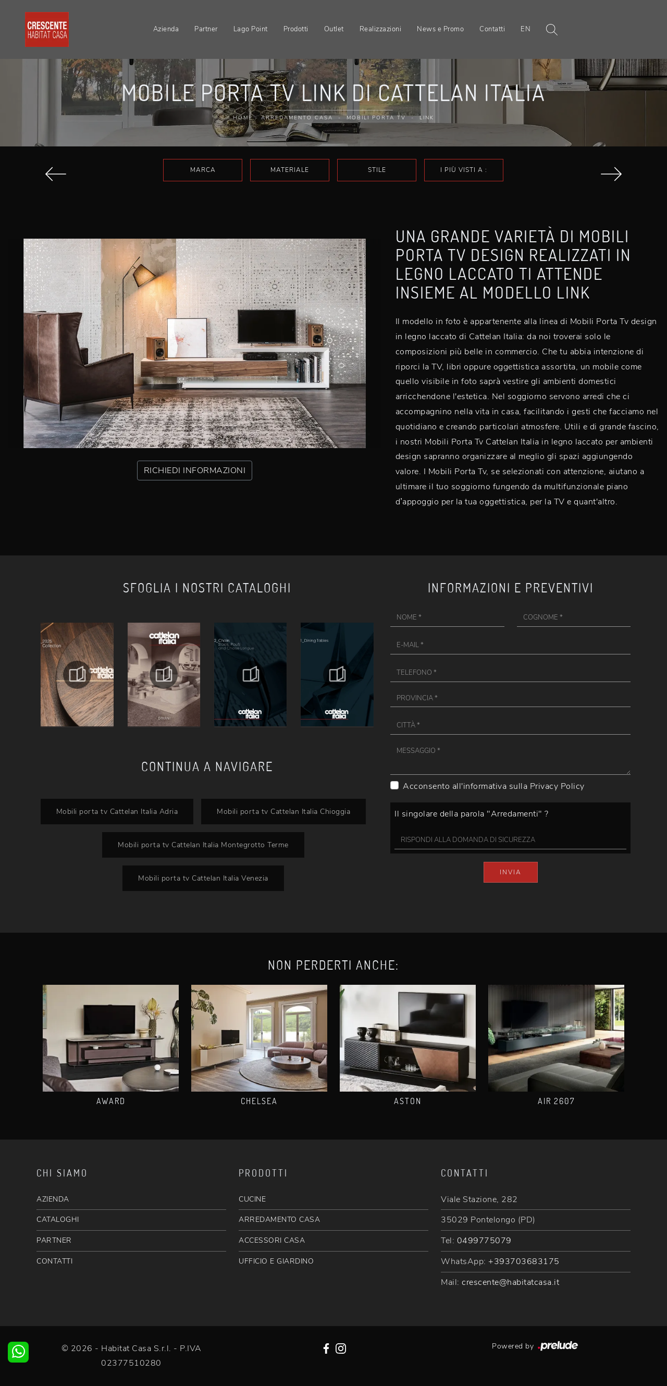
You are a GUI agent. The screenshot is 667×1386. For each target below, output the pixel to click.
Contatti (492, 29)
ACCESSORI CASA (272, 1240)
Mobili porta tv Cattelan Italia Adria (117, 811)
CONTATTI (54, 1261)
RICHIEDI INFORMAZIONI (195, 470)
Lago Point (250, 29)
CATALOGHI (57, 1219)
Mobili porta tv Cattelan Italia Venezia (203, 878)
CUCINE (252, 1199)
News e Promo (440, 29)
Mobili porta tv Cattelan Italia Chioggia (283, 811)
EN (525, 29)
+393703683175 (524, 1261)
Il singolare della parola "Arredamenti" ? (471, 814)
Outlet (334, 29)
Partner (206, 29)
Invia (511, 872)
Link (426, 117)
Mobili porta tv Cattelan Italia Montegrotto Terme (203, 844)
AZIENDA (52, 1199)
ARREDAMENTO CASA (279, 1219)
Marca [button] (203, 170)
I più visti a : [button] (463, 170)
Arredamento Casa (297, 117)
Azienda (166, 29)
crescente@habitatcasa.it (510, 1282)
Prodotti (295, 29)
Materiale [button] (289, 170)
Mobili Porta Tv (376, 117)
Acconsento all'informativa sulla (494, 786)
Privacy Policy (557, 786)
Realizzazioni (381, 29)
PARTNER (54, 1240)
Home (243, 117)
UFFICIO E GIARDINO (276, 1261)
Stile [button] (377, 170)
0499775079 (484, 1240)
